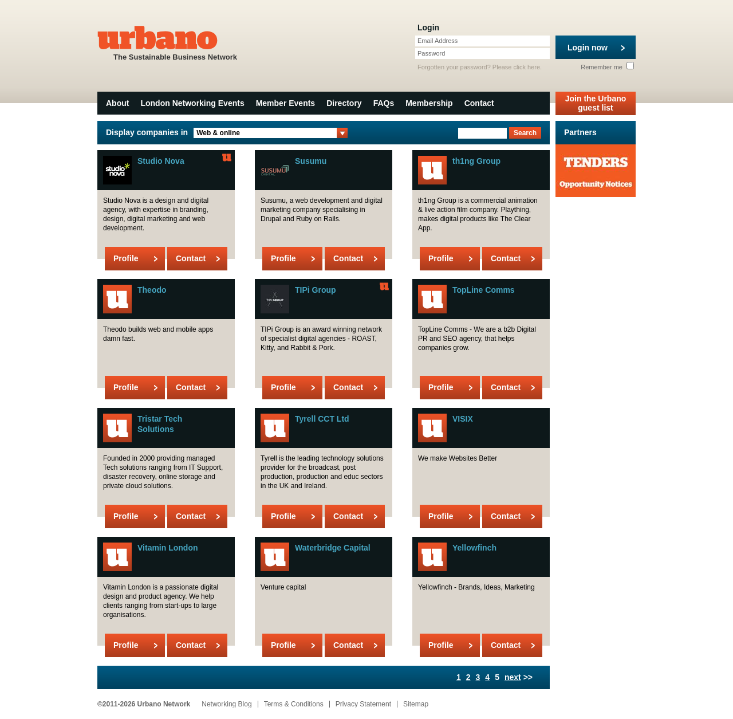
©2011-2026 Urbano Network (143, 704)
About (117, 103)
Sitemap (415, 704)
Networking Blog (226, 704)
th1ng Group (476, 161)
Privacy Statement (363, 704)
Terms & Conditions (294, 704)
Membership (428, 103)
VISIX (462, 418)
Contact (479, 103)
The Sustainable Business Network (175, 42)
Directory (343, 103)
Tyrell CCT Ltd (322, 418)
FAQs (384, 103)
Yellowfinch (474, 547)
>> (519, 677)
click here (527, 67)
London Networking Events (192, 103)
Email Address (437, 40)
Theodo (152, 289)
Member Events (285, 103)
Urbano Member (226, 157)
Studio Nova (160, 161)
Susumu (310, 161)
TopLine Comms (483, 289)
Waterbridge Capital (333, 547)
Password (431, 53)
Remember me (607, 67)
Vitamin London (167, 547)
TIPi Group (315, 289)
